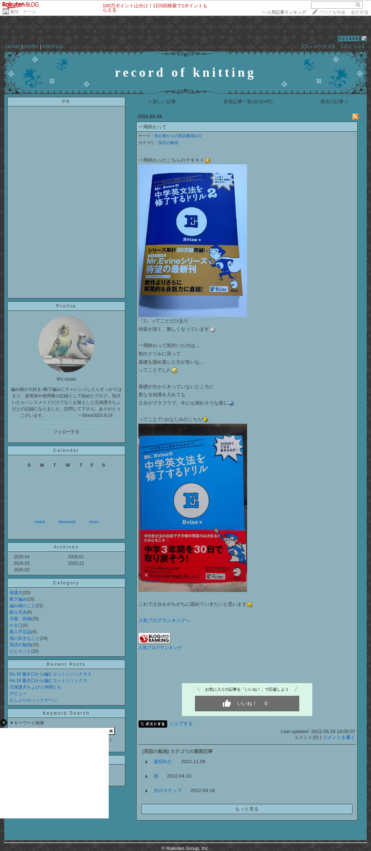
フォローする (66, 431)
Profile (66, 306)
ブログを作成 (332, 12)
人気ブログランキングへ (164, 620)
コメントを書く (338, 737)
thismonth (67, 522)
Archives (66, 547)
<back (39, 522)
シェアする (181, 723)
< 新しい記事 (162, 101)
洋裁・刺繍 (20, 618)
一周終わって (152, 127)
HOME (13, 46)
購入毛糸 (18, 612)
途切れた (163, 761)
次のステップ (168, 790)
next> (94, 522)
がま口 (15, 625)
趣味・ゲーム (23, 11)
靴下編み (18, 599)
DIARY (31, 46)
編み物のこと (22, 605)
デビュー (18, 693)
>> (284, 12)
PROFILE (53, 46)
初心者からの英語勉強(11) (177, 136)
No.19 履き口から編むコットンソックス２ (50, 674)
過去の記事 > (334, 101)
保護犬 (15, 592)
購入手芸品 (20, 631)
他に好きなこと (24, 638)
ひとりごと (20, 651)
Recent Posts (66, 664)
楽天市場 (359, 12)
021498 (349, 38)
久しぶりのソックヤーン (33, 700)
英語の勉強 (20, 644)
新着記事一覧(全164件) (248, 101)
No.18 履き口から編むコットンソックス (48, 680)
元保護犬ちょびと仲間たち (35, 687)
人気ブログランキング (160, 647)
